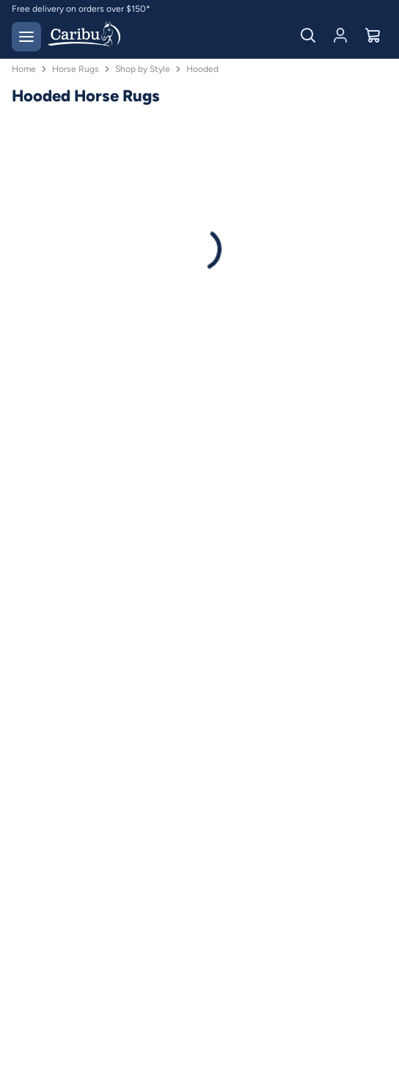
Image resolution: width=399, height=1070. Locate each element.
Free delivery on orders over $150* (81, 9)
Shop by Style (142, 69)
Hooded (202, 69)
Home (24, 69)
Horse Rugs (75, 69)
